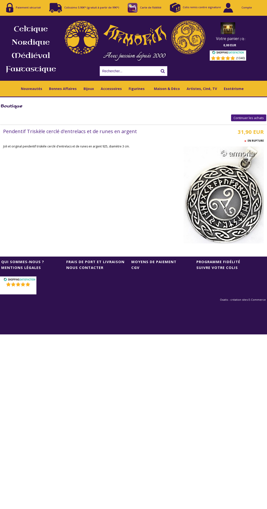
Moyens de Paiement (153, 261)
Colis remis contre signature (195, 8)
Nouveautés (31, 88)
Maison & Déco (167, 88)
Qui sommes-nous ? (22, 261)
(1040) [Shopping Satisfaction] (240, 58)
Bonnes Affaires (63, 88)
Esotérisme (234, 88)
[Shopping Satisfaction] (228, 53)
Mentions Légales (21, 267)
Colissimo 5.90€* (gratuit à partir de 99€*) (84, 8)
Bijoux (88, 88)
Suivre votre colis (217, 267)
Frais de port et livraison (95, 261)
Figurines (137, 88)
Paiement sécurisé (23, 8)
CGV (135, 267)
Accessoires (111, 88)
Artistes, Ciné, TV (202, 88)
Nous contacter (84, 267)
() (18, 290)
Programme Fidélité (218, 261)
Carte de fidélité (144, 8)
